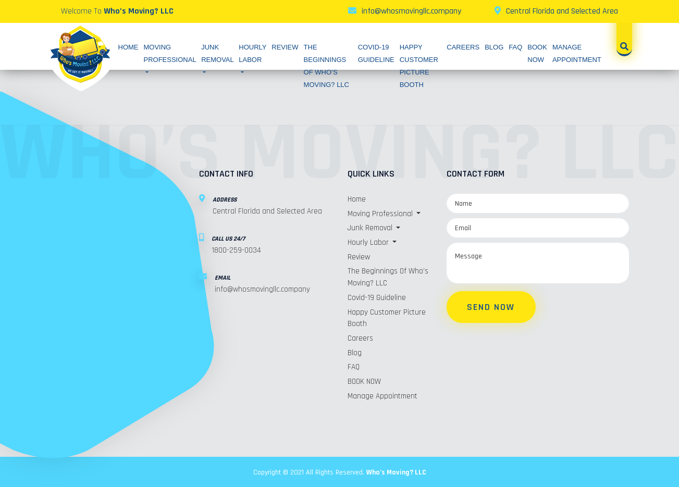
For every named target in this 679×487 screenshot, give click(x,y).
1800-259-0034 (236, 250)
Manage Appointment (382, 394)
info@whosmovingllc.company (411, 11)
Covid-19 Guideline (377, 297)
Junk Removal (217, 53)
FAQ (515, 47)
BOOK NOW (364, 380)
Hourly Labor (252, 53)
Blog (494, 47)
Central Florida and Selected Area (562, 11)
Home (128, 47)
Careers (463, 47)
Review (284, 47)
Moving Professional (170, 53)
